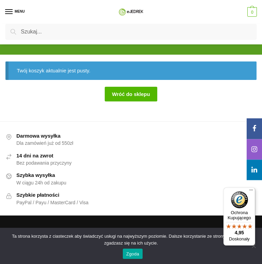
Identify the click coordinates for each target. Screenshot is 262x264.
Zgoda (132, 253)
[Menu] (15, 12)
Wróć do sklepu (131, 94)
